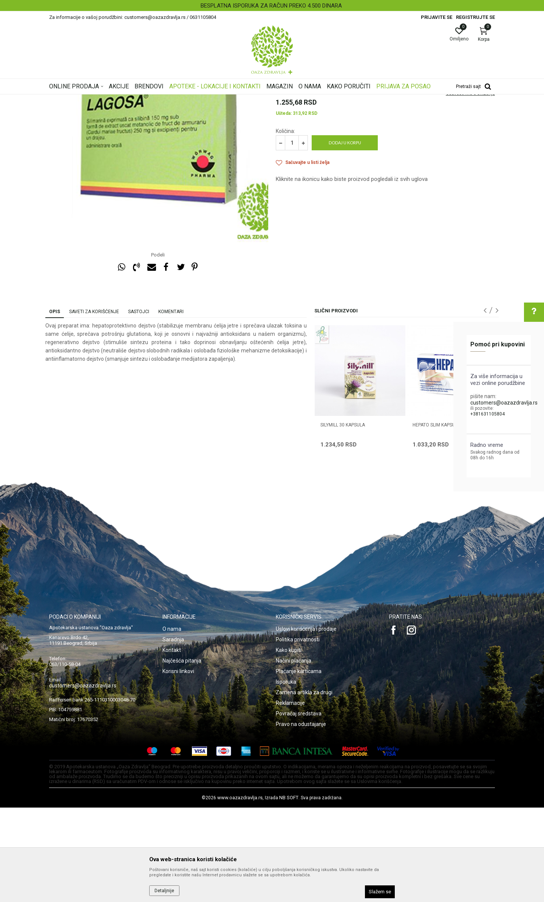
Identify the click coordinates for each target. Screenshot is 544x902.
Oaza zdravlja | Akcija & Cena (79, 99)
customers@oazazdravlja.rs (504, 403)
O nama (171, 723)
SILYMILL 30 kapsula (342, 519)
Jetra (219, 99)
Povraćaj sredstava (298, 808)
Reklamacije (290, 797)
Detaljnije (164, 890)
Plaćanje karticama (298, 766)
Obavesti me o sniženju (470, 187)
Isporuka (286, 776)
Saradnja (173, 734)
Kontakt (171, 744)
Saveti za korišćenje (94, 406)
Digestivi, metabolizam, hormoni (175, 99)
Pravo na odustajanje (301, 819)
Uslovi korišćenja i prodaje (306, 723)
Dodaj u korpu (345, 237)
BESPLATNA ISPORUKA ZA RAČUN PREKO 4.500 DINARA (271, 5)
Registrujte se (475, 17)
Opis (54, 406)
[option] (272, 5)
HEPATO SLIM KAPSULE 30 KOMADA (450, 519)
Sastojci (138, 406)
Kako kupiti (288, 744)
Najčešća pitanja (181, 755)
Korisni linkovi (178, 766)
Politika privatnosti (298, 734)
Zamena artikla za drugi (304, 787)
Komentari (171, 406)
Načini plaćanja (293, 755)
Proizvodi (125, 99)
